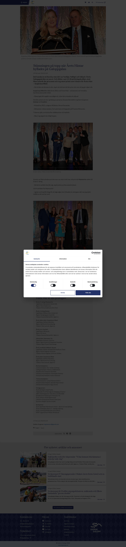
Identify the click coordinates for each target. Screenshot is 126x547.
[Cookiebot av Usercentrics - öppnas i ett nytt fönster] (92, 253)
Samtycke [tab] (37, 259)
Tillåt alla (88, 292)
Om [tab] (89, 259)
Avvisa (63, 292)
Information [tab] (63, 259)
